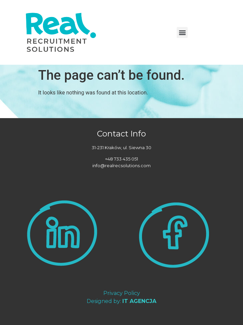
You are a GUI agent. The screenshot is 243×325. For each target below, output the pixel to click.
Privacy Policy (121, 293)
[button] (182, 32)
